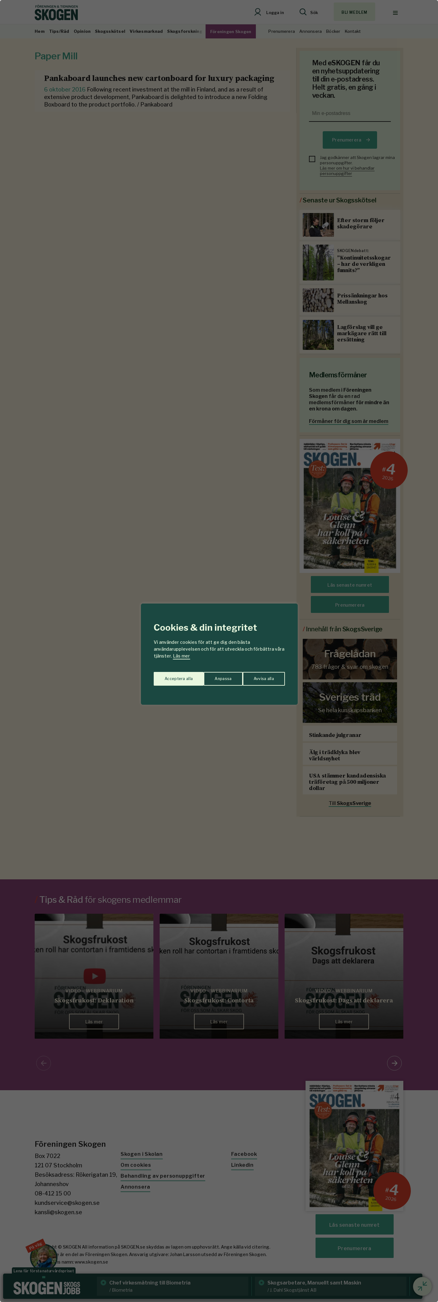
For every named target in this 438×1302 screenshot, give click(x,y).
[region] (219, 651)
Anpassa (171, 675)
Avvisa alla (212, 675)
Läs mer (181, 655)
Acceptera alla (260, 675)
